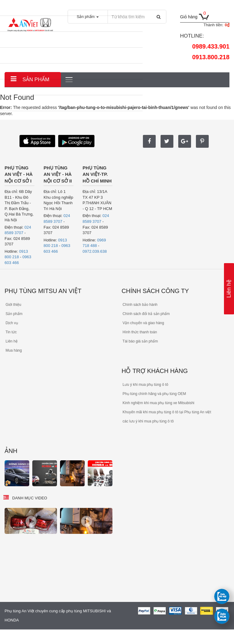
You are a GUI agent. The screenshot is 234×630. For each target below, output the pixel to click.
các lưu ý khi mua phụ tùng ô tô (148, 421)
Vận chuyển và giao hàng (143, 323)
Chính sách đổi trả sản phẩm (146, 314)
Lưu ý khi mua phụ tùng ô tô (145, 384)
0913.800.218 (210, 57)
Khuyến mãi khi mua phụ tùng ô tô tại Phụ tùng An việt (166, 412)
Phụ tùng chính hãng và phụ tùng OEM (154, 394)
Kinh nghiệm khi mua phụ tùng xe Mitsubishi (158, 403)
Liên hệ (229, 289)
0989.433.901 (210, 46)
